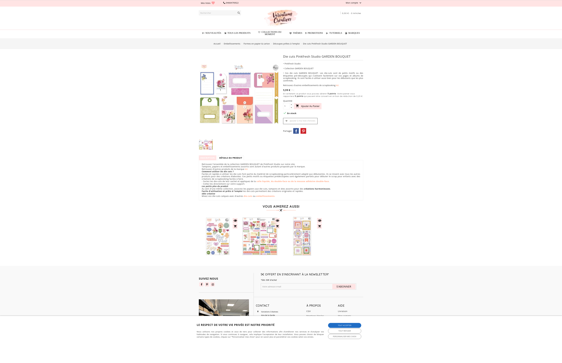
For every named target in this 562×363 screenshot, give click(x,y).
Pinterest (303, 131)
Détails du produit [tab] (231, 157)
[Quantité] (286, 106)
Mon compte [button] (354, 3)
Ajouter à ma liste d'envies (300, 120)
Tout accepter (344, 325)
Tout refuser (344, 331)
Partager (296, 131)
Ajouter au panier (307, 106)
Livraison (342, 311)
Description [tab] (208, 157)
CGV (308, 311)
